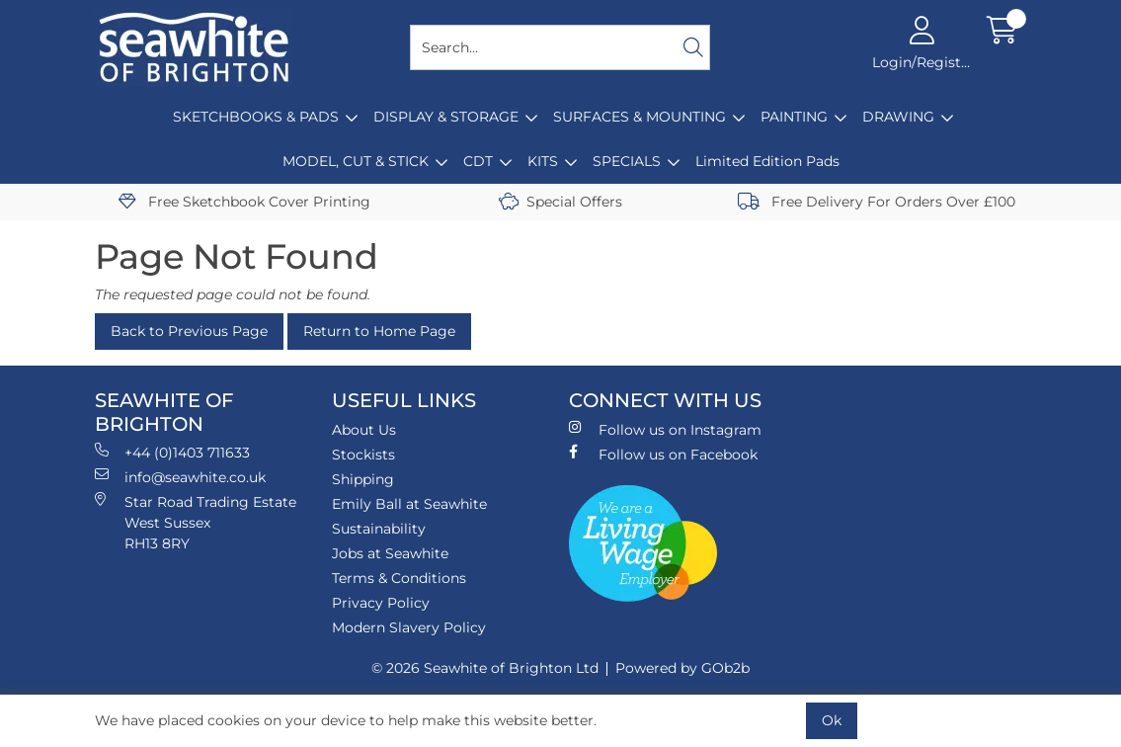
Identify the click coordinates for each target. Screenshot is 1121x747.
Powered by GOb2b (682, 668)
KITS (542, 161)
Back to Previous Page (189, 331)
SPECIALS (627, 161)
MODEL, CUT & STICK (355, 161)
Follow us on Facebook (663, 454)
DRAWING (898, 116)
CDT (478, 161)
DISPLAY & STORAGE (446, 116)
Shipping (363, 479)
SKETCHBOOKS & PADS (256, 116)
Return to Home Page (379, 331)
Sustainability (379, 529)
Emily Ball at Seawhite (409, 504)
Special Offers (560, 201)
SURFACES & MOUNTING (639, 116)
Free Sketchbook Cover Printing (244, 201)
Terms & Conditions (399, 578)
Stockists (363, 454)
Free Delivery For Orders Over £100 (876, 201)
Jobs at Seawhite (390, 553)
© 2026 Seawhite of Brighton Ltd (485, 668)
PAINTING (794, 116)
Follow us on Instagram (665, 429)
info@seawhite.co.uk (180, 476)
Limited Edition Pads (767, 161)
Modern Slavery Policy (409, 627)
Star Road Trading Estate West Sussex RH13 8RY (195, 522)
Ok (831, 720)
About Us (364, 430)
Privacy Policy (381, 603)
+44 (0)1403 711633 (172, 452)
